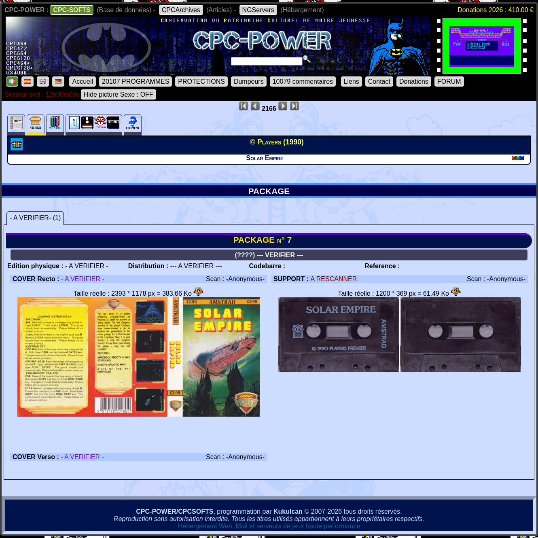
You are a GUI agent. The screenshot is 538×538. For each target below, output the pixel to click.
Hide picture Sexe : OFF (118, 94)
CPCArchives (181, 9)
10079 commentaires (303, 81)
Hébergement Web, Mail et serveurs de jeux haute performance (269, 526)
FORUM (449, 81)
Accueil (82, 81)
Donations (413, 81)
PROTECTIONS (201, 81)
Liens (351, 81)
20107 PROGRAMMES (135, 81)
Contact (379, 81)
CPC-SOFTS (71, 9)
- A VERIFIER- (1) (35, 217)
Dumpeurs (249, 81)
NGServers (258, 9)
